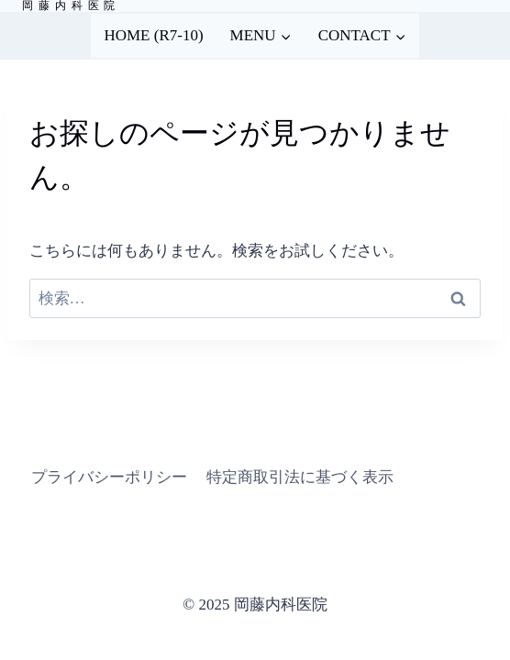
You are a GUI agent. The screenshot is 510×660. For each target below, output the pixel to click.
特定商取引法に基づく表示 (300, 477)
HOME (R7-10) (153, 35)
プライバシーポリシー (109, 477)
